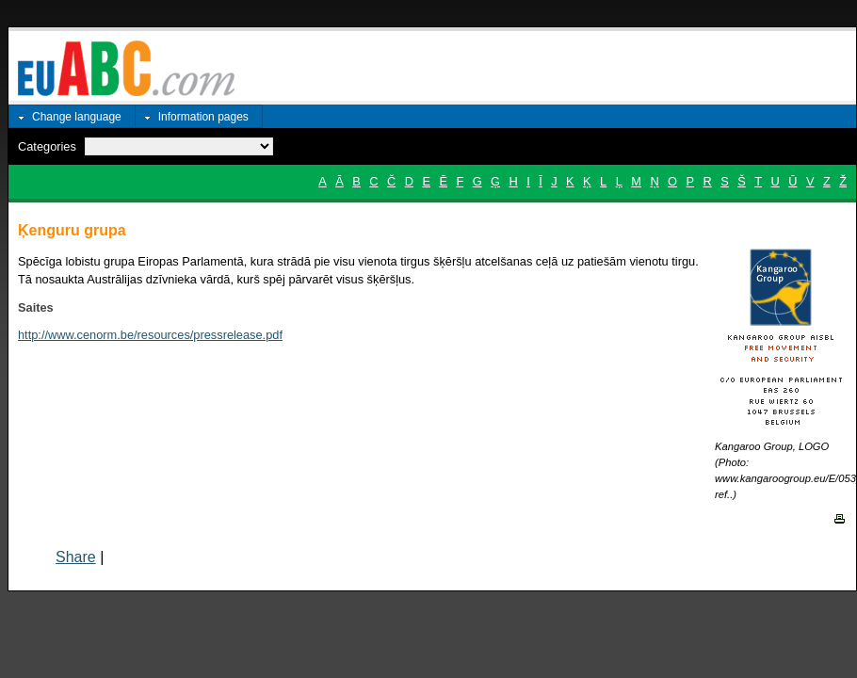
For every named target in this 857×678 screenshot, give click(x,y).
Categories (47, 146)
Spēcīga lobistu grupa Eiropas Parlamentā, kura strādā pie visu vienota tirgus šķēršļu (246, 261)
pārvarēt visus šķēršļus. (351, 279)
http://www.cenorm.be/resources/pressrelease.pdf (150, 335)
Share (76, 557)
